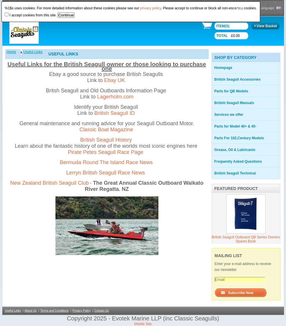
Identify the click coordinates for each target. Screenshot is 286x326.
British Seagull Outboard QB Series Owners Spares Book (246, 239)
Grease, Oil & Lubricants (234, 150)
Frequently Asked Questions (238, 161)
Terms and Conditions (54, 310)
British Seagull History (106, 140)
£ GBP (238, 8)
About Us (31, 310)
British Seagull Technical (235, 173)
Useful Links (33, 52)
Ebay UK (114, 80)
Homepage (223, 68)
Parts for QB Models (231, 91)
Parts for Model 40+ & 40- (235, 126)
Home (11, 52)
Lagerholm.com (115, 97)
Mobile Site (143, 324)
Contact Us (101, 310)
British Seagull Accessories (237, 79)
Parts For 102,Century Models (239, 138)
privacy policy (150, 8)
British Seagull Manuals (234, 103)
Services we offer (228, 115)
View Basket (267, 26)
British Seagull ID (114, 113)
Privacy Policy (81, 310)
